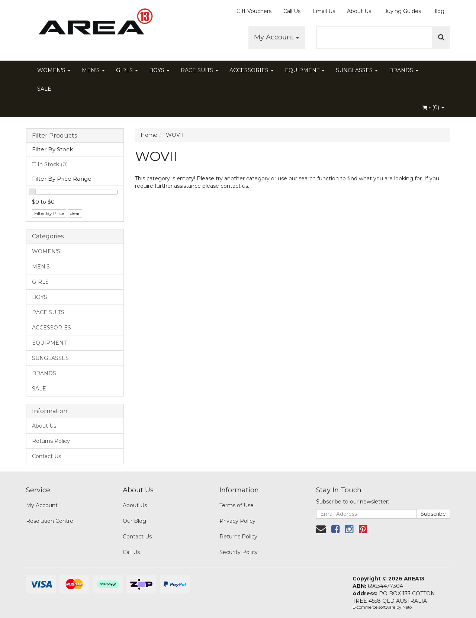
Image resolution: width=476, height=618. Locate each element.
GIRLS (127, 70)
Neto (407, 607)
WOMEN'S (54, 70)
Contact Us (46, 456)
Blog (438, 11)
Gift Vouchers (254, 11)
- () (433, 107)
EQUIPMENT (305, 70)
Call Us (291, 11)
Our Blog (134, 521)
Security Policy (238, 552)
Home (149, 135)
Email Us (323, 11)
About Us (359, 11)
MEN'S (93, 70)
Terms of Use (236, 505)
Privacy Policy (237, 521)
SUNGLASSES (357, 70)
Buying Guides (402, 11)
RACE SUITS (199, 70)
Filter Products (54, 135)
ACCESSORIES (251, 70)
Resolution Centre (49, 521)
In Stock (53, 164)
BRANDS (403, 70)
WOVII (175, 135)
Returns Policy (51, 441)
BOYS (159, 70)
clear (75, 213)
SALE (44, 89)
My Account (276, 37)
